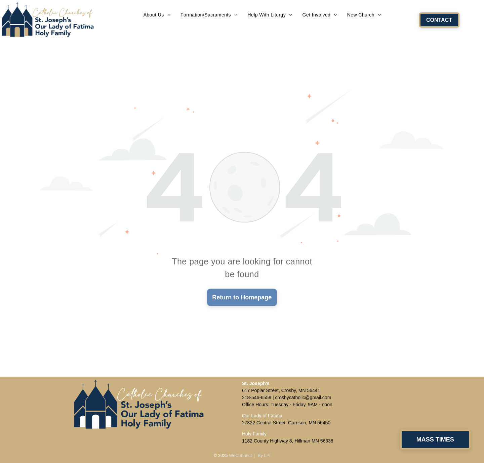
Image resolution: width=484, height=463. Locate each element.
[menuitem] (156, 14)
